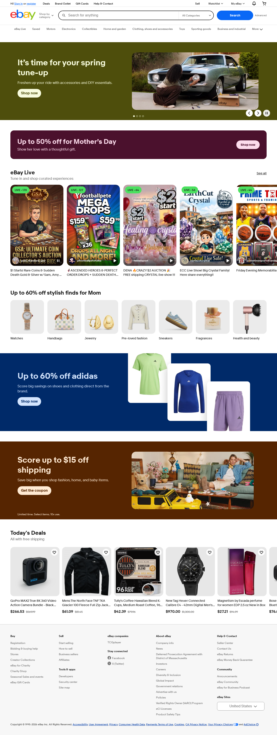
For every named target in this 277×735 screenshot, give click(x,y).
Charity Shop (18, 671)
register (31, 3)
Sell (197, 3)
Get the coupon (34, 490)
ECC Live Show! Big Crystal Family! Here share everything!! (205, 272)
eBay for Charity (20, 665)
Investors (161, 663)
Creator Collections (22, 659)
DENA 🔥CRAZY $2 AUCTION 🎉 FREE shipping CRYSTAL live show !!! (149, 272)
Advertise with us (166, 691)
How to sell (65, 648)
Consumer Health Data (132, 724)
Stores (14, 654)
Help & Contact (103, 3)
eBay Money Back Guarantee (235, 659)
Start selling (66, 643)
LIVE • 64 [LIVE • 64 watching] (133, 190)
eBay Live (22, 172)
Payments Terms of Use (159, 724)
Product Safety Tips (168, 714)
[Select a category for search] (196, 15)
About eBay (163, 636)
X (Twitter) (118, 663)
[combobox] (119, 15)
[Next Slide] (257, 113)
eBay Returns (225, 654)
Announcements (227, 676)
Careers (161, 669)
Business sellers (68, 654)
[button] (235, 15)
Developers (66, 676)
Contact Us (224, 648)
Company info (165, 643)
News (159, 648)
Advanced (261, 15)
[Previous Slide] (249, 113)
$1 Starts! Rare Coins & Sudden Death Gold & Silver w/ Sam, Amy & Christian (36, 272)
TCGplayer (114, 642)
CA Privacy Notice (196, 724)
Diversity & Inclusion (168, 675)
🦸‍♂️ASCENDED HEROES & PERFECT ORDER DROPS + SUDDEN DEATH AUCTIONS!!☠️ (92, 272)
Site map (64, 687)
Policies (161, 697)
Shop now (29, 93)
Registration (17, 643)
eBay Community (227, 682)
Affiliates (64, 659)
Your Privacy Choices (220, 724)
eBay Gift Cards (20, 682)
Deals (46, 3)
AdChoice (251, 724)
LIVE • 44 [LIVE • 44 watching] (246, 190)
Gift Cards (82, 3)
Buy (12, 636)
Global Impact (165, 680)
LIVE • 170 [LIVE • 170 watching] (21, 190)
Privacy (113, 724)
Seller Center (225, 643)
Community (224, 669)
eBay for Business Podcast (233, 687)
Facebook (118, 658)
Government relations (169, 686)
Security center (68, 682)
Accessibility (80, 724)
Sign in (18, 3)
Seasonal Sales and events (26, 676)
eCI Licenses (164, 708)
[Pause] (266, 113)
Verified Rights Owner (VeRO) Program (179, 703)
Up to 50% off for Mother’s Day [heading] (66, 142)
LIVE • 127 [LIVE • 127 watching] (77, 190)
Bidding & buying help (24, 648)
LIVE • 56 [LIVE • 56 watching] (189, 190)
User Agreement (98, 724)
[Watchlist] (54, 552)
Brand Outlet (63, 3)
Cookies (179, 724)
